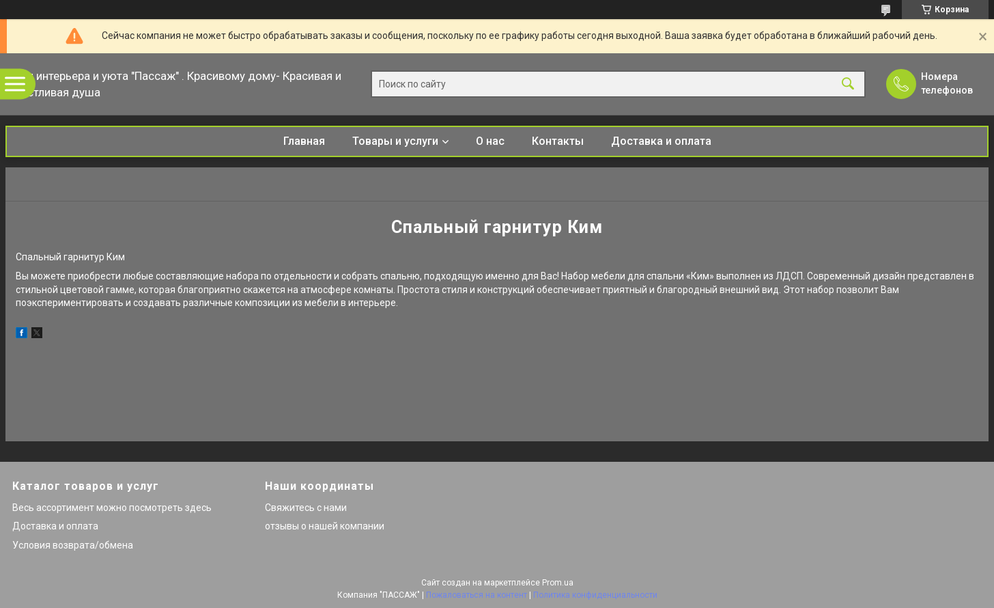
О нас (490, 141)
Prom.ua (557, 583)
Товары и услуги (395, 141)
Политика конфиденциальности (595, 595)
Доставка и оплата (661, 141)
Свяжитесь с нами (306, 507)
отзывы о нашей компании (324, 526)
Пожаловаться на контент (476, 595)
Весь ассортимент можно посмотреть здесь (112, 507)
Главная (304, 141)
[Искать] (848, 84)
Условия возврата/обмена (72, 545)
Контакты (558, 141)
